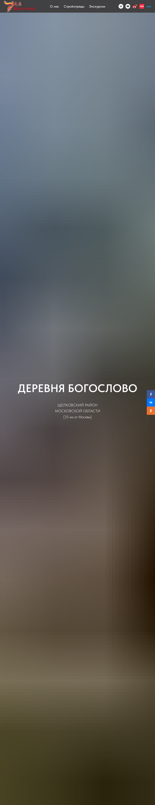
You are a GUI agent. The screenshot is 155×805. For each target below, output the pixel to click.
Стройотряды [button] (74, 6)
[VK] (121, 6)
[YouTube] (127, 6)
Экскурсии (97, 6)
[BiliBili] (148, 6)
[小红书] (141, 6)
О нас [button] (54, 6)
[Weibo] (134, 6)
